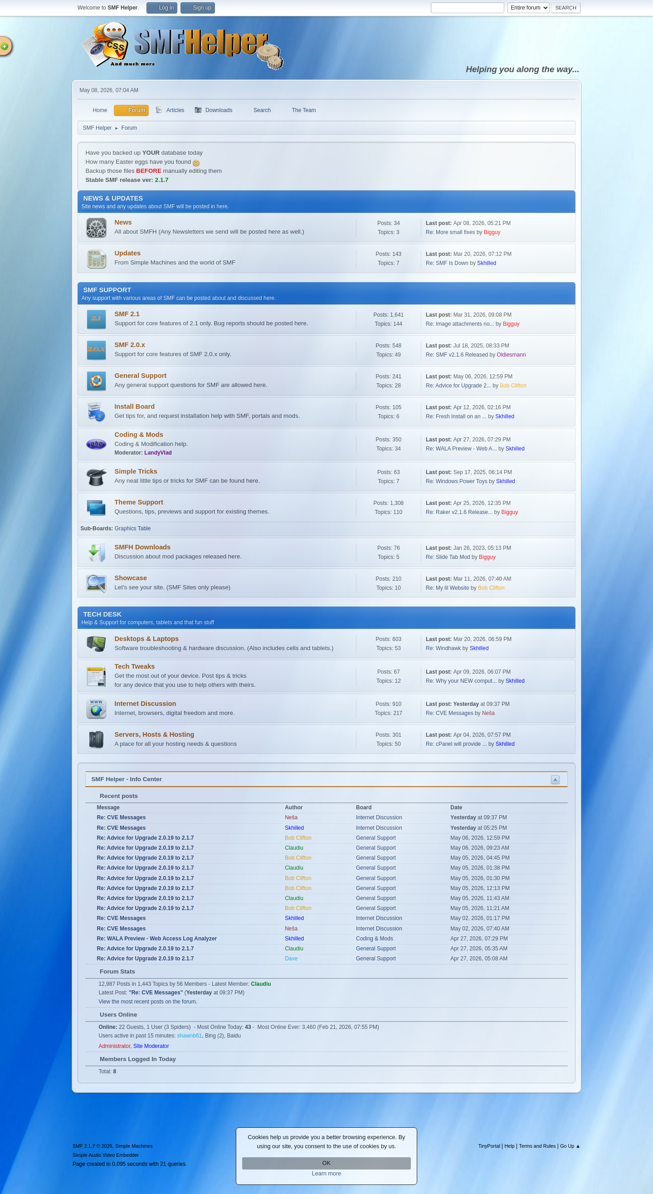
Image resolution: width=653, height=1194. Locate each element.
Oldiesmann (511, 355)
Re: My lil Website (448, 588)
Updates (127, 253)
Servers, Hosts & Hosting (154, 734)
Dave (291, 958)
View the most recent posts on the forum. (147, 1001)
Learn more (326, 1173)
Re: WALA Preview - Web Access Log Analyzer (157, 938)
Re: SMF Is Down (447, 263)
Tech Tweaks (134, 666)
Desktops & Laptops (146, 638)
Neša (488, 713)
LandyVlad (158, 453)
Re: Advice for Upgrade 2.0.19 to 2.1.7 (145, 838)
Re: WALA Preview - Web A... (461, 448)
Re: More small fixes (450, 232)
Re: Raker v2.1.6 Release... (459, 512)
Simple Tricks (135, 471)
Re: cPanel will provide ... (456, 744)
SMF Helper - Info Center (126, 779)
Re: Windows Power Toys (456, 481)
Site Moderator (151, 1046)
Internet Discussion (145, 703)
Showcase (130, 578)
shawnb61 (189, 1036)
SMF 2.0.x (129, 344)
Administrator (114, 1046)
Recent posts (114, 796)
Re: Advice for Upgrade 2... (458, 385)
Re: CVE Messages (449, 713)
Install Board (134, 406)
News (123, 222)
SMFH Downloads (142, 547)
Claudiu (294, 848)
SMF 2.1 (126, 314)
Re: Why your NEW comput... (461, 681)
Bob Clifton (513, 385)
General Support (140, 375)
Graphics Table (133, 528)
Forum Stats (113, 971)
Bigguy (492, 232)
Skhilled (486, 263)
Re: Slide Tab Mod (448, 557)
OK (326, 1163)
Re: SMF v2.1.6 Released (457, 355)
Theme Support (138, 502)
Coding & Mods (138, 434)
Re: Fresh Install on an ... (456, 416)
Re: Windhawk (443, 648)
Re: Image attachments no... (460, 324)
